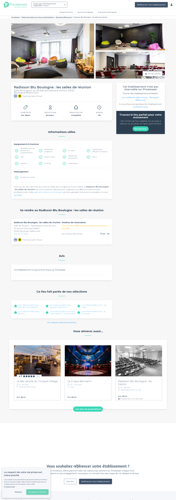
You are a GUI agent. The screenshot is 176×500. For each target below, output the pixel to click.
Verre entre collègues (85, 12)
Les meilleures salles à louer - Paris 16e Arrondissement (29, 306)
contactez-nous (140, 107)
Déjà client (70, 481)
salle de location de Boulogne (48, 192)
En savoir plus (9, 486)
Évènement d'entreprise (107, 12)
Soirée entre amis (66, 12)
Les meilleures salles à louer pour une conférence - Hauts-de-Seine (62, 312)
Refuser (18, 492)
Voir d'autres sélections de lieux (61, 322)
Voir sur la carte (21, 234)
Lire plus (18, 195)
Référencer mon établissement (151, 5)
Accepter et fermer (37, 492)
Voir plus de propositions (88, 409)
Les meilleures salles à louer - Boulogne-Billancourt (61, 306)
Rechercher (140, 129)
